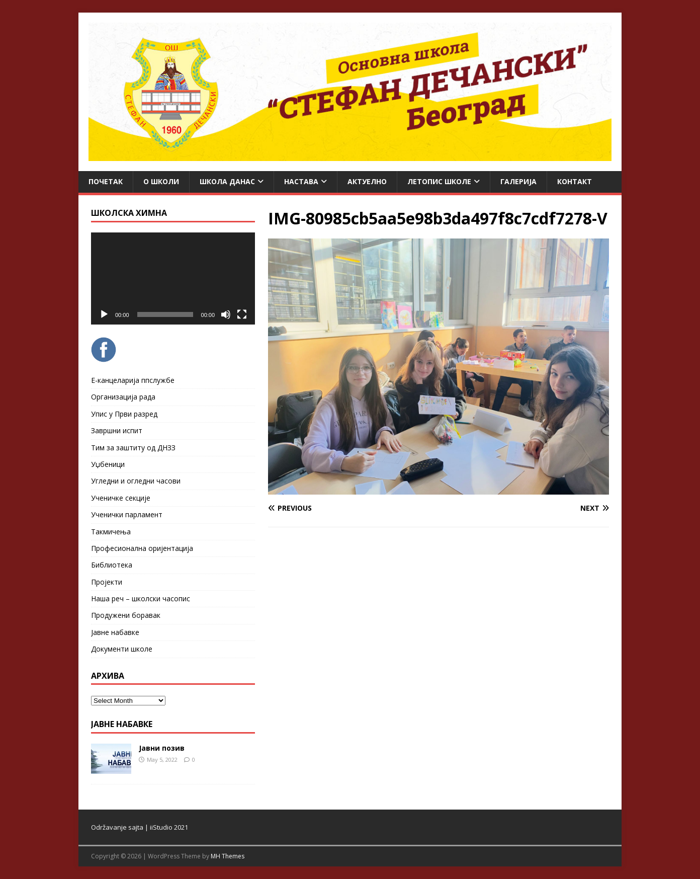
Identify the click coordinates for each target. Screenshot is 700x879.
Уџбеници (108, 464)
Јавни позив (162, 748)
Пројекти (106, 582)
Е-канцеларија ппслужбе (132, 380)
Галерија (518, 181)
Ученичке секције (120, 498)
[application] (173, 278)
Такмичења (111, 531)
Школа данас (227, 181)
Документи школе (121, 649)
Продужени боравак (125, 615)
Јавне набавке (115, 632)
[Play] (104, 314)
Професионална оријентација (142, 548)
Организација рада (123, 397)
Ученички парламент (126, 514)
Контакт (574, 181)
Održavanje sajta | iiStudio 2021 (139, 827)
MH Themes (227, 856)
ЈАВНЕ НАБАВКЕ (121, 724)
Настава (301, 181)
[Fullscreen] (242, 314)
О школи (161, 181)
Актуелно (367, 181)
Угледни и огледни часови (136, 481)
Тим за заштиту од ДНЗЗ (133, 447)
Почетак (106, 181)
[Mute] (226, 314)
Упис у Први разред (124, 414)
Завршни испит (116, 430)
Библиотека (111, 565)
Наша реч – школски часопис (140, 598)
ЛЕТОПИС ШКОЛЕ (439, 181)
